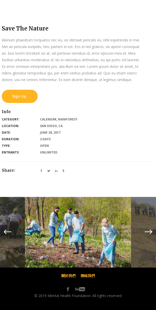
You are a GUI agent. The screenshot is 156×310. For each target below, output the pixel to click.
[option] (78, 232)
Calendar (48, 119)
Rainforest (68, 119)
